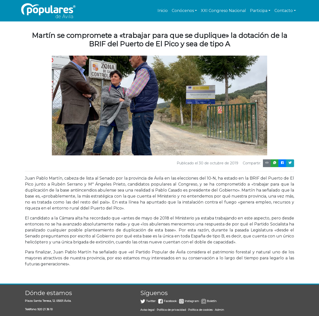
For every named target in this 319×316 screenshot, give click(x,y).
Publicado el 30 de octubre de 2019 (207, 163)
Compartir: (252, 163)
